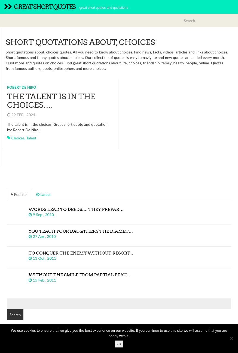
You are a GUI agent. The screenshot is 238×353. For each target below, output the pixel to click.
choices (18, 138)
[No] (231, 338)
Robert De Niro (21, 87)
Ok (119, 344)
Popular (19, 194)
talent (31, 138)
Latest (43, 194)
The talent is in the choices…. (51, 101)
